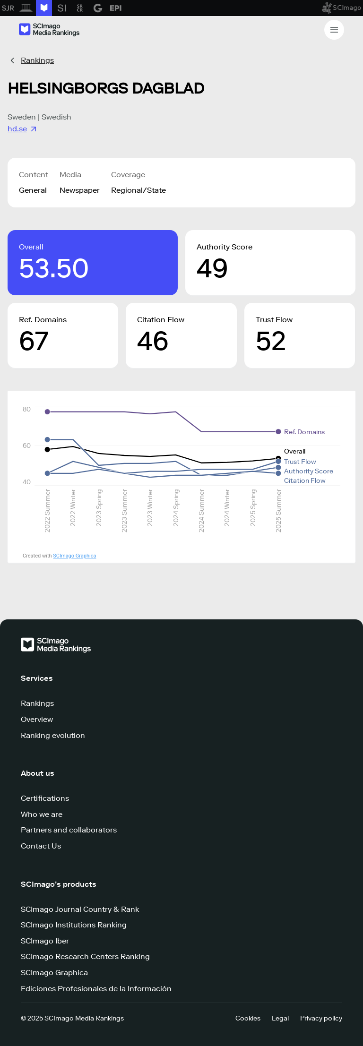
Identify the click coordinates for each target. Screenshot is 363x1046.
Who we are (41, 814)
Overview (37, 719)
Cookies (247, 1018)
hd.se (23, 129)
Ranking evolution (53, 735)
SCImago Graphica (74, 556)
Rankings (37, 60)
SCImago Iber (45, 940)
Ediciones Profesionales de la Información (96, 988)
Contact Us (41, 845)
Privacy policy (321, 1018)
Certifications (45, 798)
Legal (280, 1018)
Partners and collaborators (69, 829)
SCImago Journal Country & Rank (80, 909)
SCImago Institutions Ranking (74, 924)
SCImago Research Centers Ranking (85, 956)
